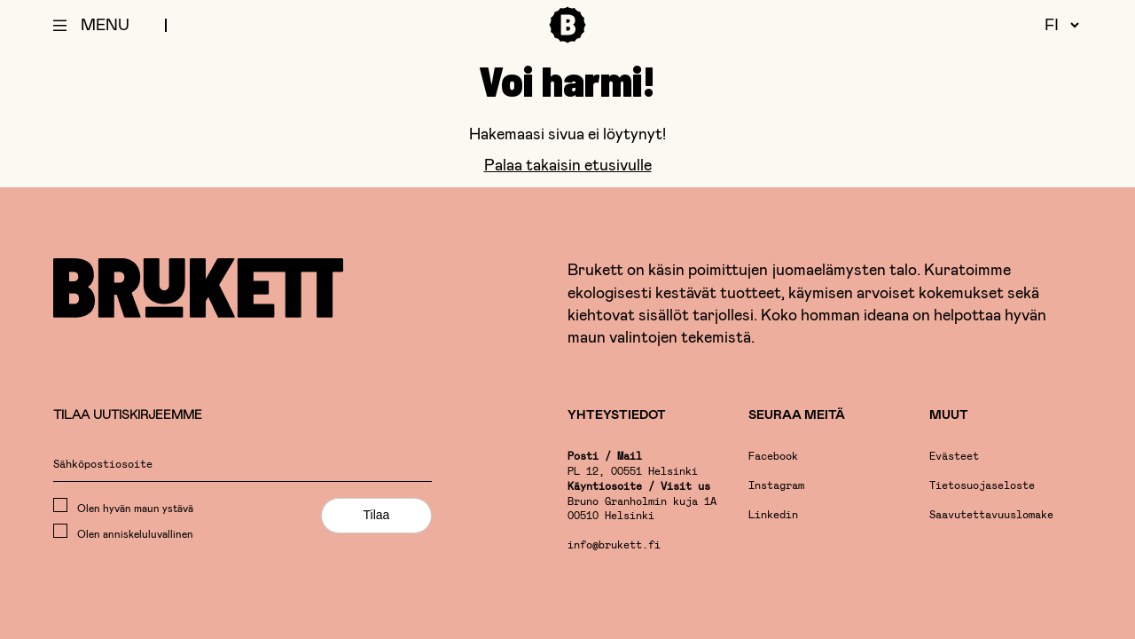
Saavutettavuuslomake (991, 515)
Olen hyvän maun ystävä (123, 506)
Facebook (773, 457)
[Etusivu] (567, 39)
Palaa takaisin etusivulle (568, 164)
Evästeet (954, 457)
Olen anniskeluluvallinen (123, 532)
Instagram (776, 486)
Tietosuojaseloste (982, 486)
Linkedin (773, 515)
